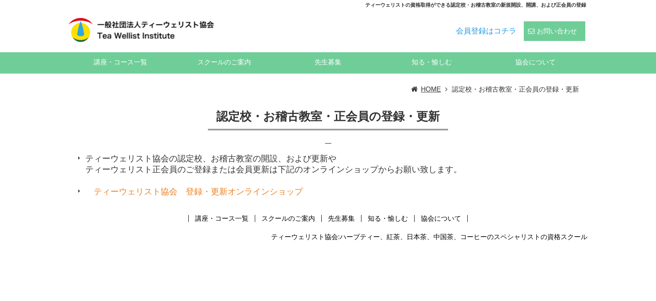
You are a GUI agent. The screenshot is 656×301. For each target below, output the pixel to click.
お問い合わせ (557, 25)
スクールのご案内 (224, 50)
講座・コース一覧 (120, 50)
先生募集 (328, 50)
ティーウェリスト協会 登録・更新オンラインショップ (198, 179)
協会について (535, 50)
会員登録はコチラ (486, 25)
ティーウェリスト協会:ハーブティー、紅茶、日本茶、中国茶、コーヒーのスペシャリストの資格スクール (429, 225)
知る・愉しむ (432, 50)
